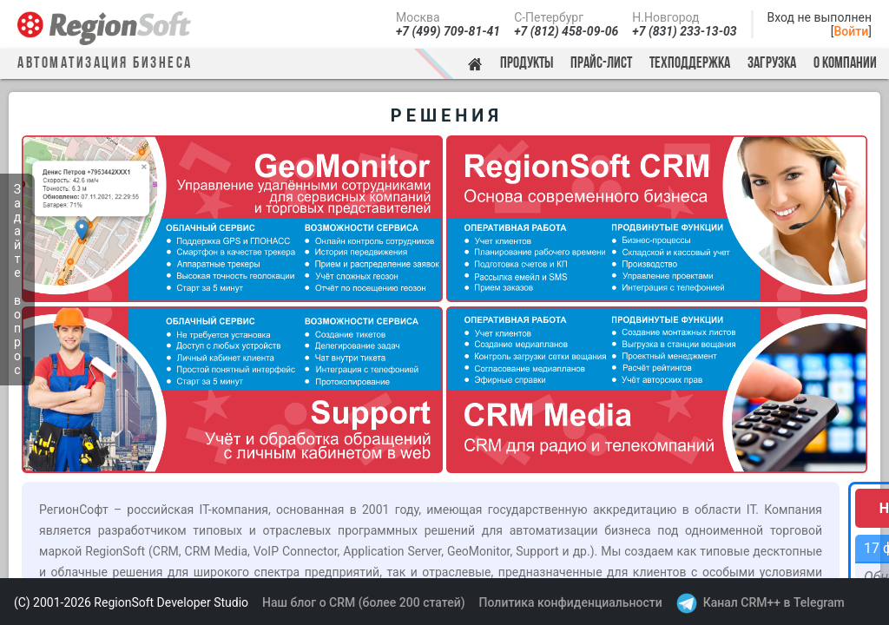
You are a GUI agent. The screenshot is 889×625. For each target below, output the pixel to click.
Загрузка (771, 64)
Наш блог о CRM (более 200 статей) (363, 602)
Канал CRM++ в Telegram (774, 602)
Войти (851, 31)
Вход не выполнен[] (819, 24)
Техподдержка (689, 64)
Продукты (526, 64)
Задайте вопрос (17, 279)
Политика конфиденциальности (570, 602)
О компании (845, 64)
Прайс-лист (601, 64)
